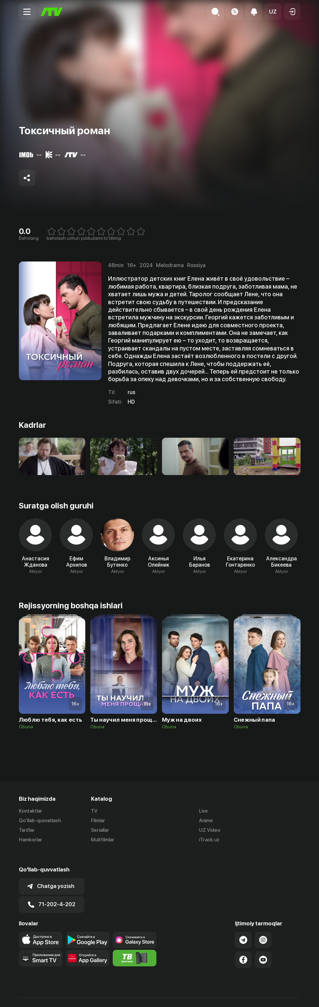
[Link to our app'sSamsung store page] (134, 924)
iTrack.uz (209, 840)
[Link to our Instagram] (263, 924)
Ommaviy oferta (237, 995)
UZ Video (209, 830)
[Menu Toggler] (27, 11)
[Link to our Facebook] (243, 944)
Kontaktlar (30, 811)
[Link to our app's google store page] (87, 924)
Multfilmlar (102, 840)
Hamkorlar (30, 840)
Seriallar (100, 830)
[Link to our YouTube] (263, 944)
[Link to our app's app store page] (40, 924)
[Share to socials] (27, 178)
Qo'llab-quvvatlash (40, 821)
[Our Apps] (40, 943)
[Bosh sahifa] (51, 11)
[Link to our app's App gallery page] (87, 943)
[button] (273, 11)
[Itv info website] (134, 943)
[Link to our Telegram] (243, 924)
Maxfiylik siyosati (281, 995)
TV (94, 811)
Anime (206, 821)
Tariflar (27, 830)
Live (203, 811)
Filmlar (98, 821)
